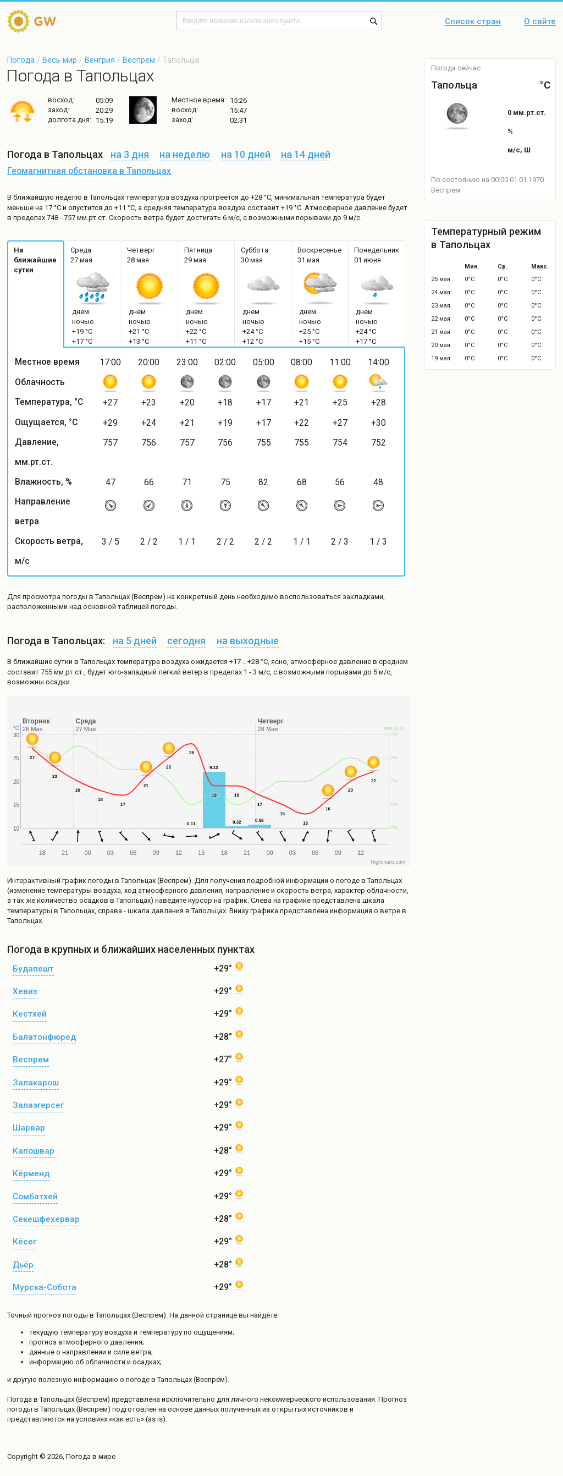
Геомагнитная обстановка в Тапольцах (89, 171)
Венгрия (100, 60)
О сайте (540, 22)
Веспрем (139, 60)
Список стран (473, 22)
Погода (21, 60)
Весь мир (59, 60)
